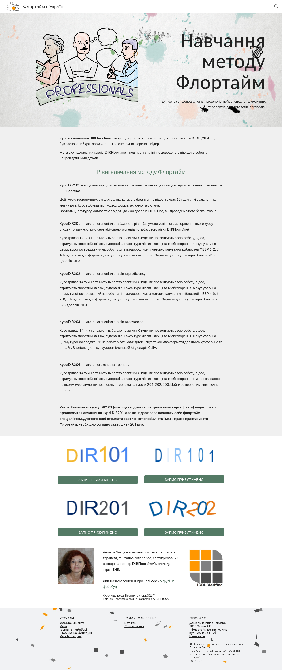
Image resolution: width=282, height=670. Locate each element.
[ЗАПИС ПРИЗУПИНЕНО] (97, 479)
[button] (276, 6)
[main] (205, 60)
